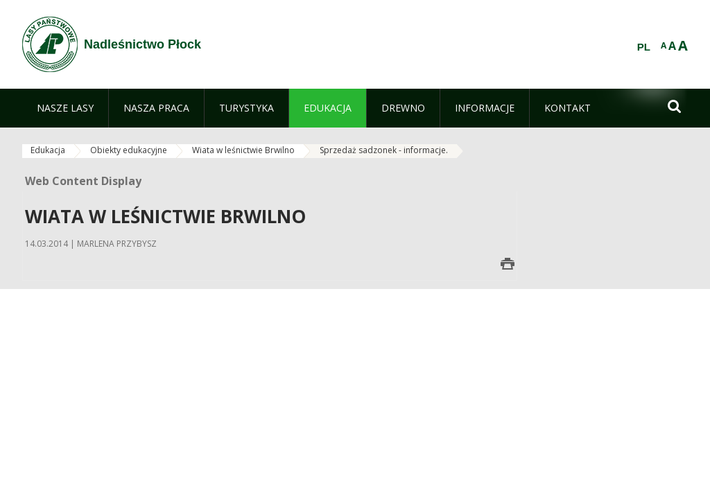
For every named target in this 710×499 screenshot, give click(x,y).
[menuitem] (65, 108)
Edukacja (48, 150)
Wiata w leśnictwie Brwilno (243, 150)
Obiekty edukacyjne (128, 150)
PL (643, 47)
